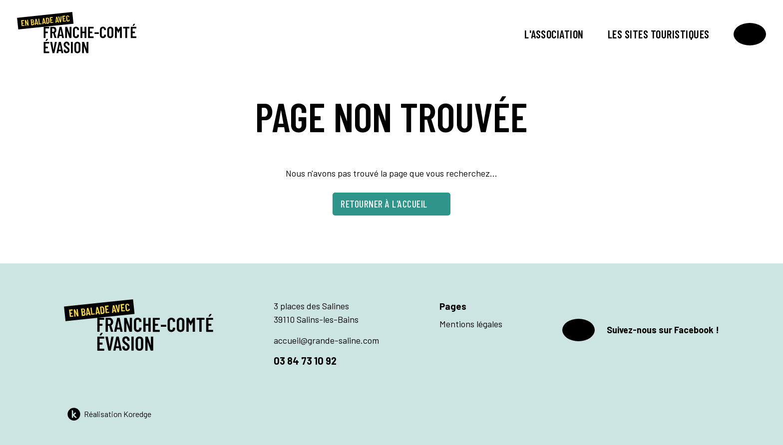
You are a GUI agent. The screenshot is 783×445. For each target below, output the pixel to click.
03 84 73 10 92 (305, 361)
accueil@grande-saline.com (326, 340)
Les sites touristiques (659, 33)
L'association (554, 33)
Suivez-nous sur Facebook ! (640, 330)
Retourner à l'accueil (391, 204)
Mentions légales (470, 323)
